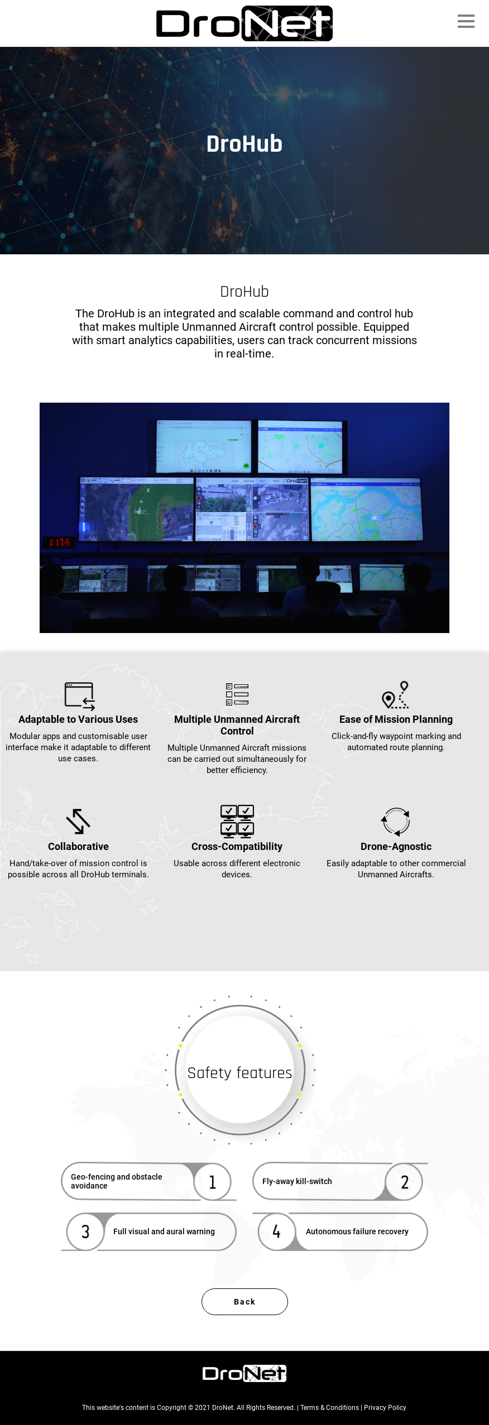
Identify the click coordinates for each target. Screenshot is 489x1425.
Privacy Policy (385, 1408)
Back (245, 1301)
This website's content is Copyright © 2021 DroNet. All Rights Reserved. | (191, 1408)
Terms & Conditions (329, 1408)
